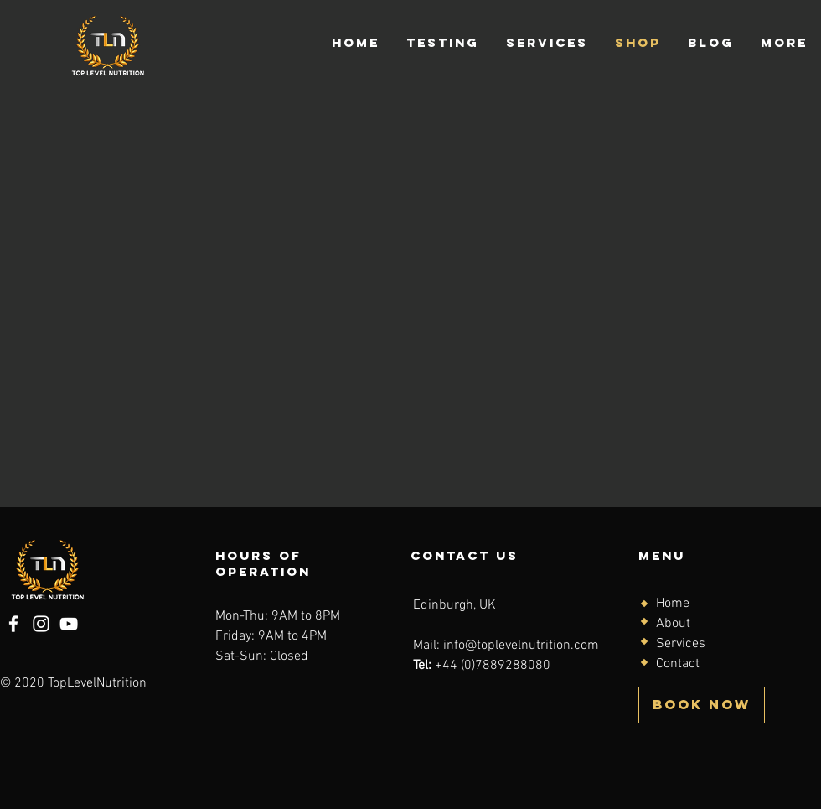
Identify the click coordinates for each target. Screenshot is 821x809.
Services (680, 643)
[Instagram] (41, 624)
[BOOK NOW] (701, 705)
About (673, 623)
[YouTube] (69, 624)
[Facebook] (13, 624)
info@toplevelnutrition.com (521, 645)
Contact (678, 664)
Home (672, 603)
